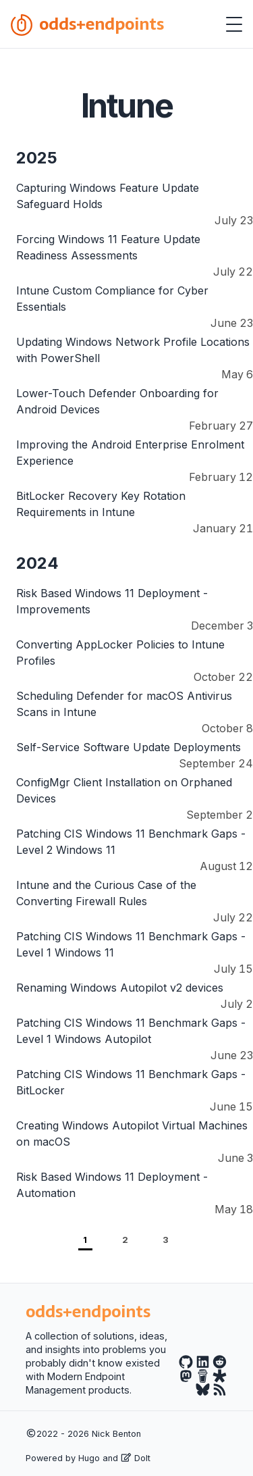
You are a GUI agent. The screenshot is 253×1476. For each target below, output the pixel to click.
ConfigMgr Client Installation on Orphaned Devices (124, 790)
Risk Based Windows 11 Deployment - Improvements (112, 601)
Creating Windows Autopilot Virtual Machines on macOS (132, 1133)
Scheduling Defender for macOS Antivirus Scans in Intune (124, 704)
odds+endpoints (87, 24)
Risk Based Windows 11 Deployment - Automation (112, 1185)
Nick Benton (116, 1434)
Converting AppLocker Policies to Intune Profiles (120, 652)
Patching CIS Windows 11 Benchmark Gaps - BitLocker (131, 1082)
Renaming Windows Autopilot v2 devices (119, 987)
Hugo (89, 1458)
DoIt (135, 1458)
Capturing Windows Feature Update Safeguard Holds (107, 196)
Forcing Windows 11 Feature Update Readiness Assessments (108, 247)
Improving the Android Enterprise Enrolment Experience (130, 452)
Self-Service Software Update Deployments (128, 747)
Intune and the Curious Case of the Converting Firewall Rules (106, 893)
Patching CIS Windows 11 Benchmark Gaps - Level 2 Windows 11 (131, 842)
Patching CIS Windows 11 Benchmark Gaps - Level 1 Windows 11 (131, 944)
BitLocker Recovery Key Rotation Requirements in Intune (101, 504)
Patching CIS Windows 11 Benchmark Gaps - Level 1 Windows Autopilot (131, 1031)
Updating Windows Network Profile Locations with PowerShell (133, 350)
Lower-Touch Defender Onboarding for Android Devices (117, 401)
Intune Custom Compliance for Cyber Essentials (112, 298)
